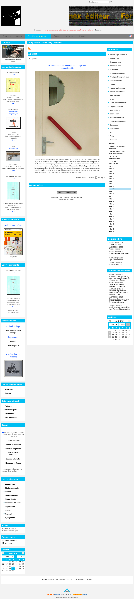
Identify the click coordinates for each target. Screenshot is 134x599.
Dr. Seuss (114, 164)
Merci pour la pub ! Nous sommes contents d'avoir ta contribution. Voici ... (118, 292)
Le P (112, 194)
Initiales (113, 149)
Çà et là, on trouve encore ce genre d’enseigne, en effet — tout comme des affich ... (119, 301)
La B (112, 229)
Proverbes (113, 69)
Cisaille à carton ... (115, 264)
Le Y (112, 171)
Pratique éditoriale (116, 73)
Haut (67, 591)
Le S (112, 186)
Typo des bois (114, 66)
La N (112, 199)
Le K (112, 206)
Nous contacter (11, 541)
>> (128, 325)
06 (109, 332)
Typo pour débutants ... (117, 260)
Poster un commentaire (67, 193)
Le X (112, 174)
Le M (112, 201)
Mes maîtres (114, 95)
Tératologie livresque (117, 55)
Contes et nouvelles (117, 121)
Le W (112, 176)
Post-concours (115, 81)
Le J (112, 209)
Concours (113, 125)
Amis (111, 136)
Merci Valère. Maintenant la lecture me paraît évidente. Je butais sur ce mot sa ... (119, 278)
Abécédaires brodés (117, 146)
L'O (111, 196)
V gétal (113, 161)
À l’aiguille (114, 156)
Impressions (114, 110)
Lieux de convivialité (117, 103)
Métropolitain (115, 159)
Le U (112, 181)
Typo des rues (114, 62)
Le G (112, 216)
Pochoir (13, 342)
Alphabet (112, 140)
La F (112, 219)
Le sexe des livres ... (116, 244)
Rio (111, 166)
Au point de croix (116, 154)
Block (112, 144)
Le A (112, 231)
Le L (112, 204)
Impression (113, 114)
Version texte (10, 543)
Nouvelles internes (116, 88)
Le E (112, 221)
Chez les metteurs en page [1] (13, 332)
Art (110, 132)
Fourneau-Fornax (116, 118)
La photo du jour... (116, 106)
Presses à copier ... (115, 249)
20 (109, 337)
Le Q (112, 191)
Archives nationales (117, 151)
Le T (112, 184)
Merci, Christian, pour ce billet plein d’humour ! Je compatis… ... (119, 309)
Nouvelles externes (116, 92)
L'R (114, 189)
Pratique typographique (118, 77)
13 (109, 335)
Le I (111, 211)
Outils (111, 84)
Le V (112, 179)
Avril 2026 (120, 321)
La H (112, 214)
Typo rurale (113, 58)
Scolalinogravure (13, 346)
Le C (112, 226)
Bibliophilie (113, 129)
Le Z (112, 169)
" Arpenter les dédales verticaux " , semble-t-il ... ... (118, 285)
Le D (112, 224)
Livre (111, 99)
